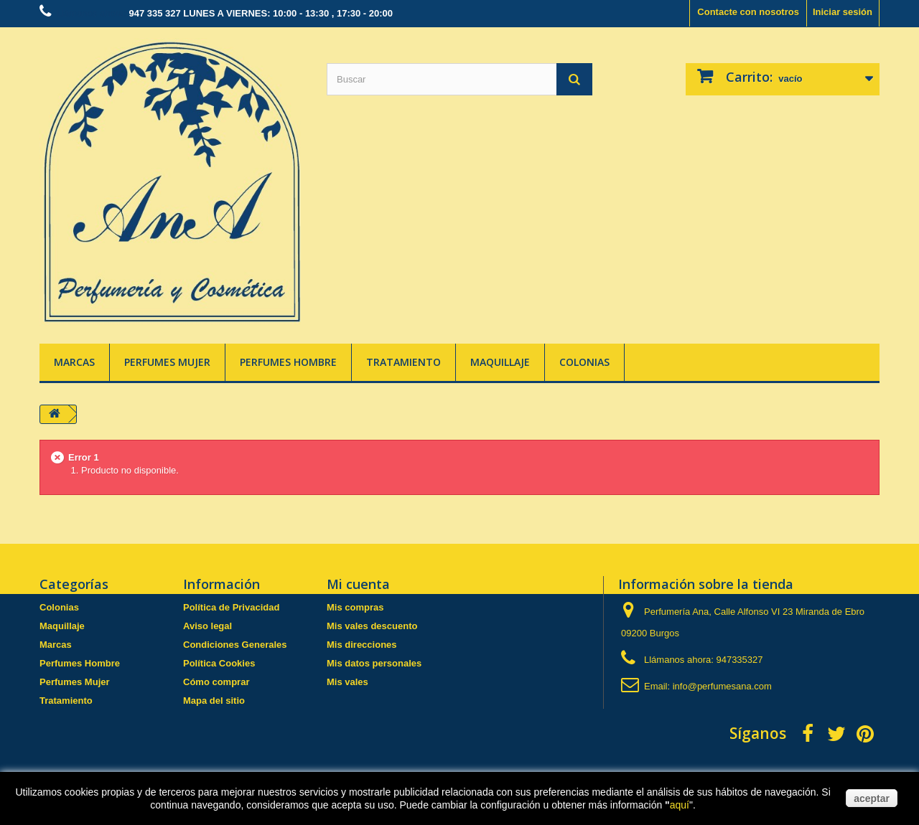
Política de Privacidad (231, 607)
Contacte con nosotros (748, 11)
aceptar (872, 798)
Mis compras (355, 607)
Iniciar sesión (842, 11)
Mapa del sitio (214, 700)
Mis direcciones (362, 644)
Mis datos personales (374, 663)
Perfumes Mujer (167, 362)
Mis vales (347, 681)
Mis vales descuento (372, 626)
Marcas (74, 362)
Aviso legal (207, 626)
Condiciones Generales (235, 644)
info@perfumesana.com (722, 686)
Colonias (584, 362)
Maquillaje (500, 362)
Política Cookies (219, 663)
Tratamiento (403, 362)
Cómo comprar (216, 681)
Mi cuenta (358, 584)
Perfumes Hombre (288, 362)
